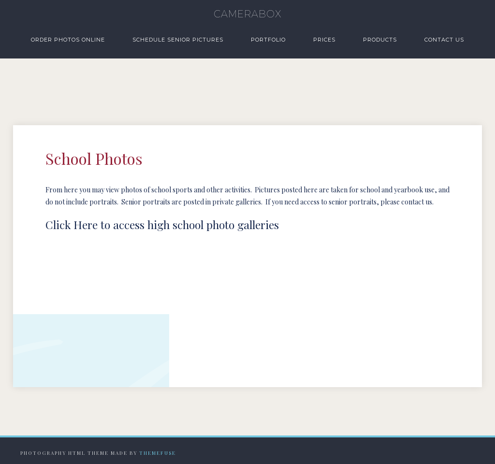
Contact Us (444, 39)
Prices (324, 39)
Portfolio (268, 39)
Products (380, 39)
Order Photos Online (68, 39)
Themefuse (157, 453)
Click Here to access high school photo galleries (162, 224)
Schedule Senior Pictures (177, 39)
